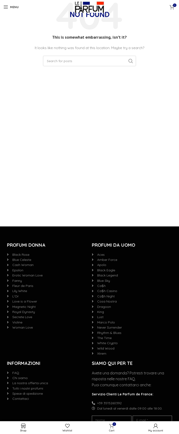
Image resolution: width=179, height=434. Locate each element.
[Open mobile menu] (11, 7)
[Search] (89, 61)
